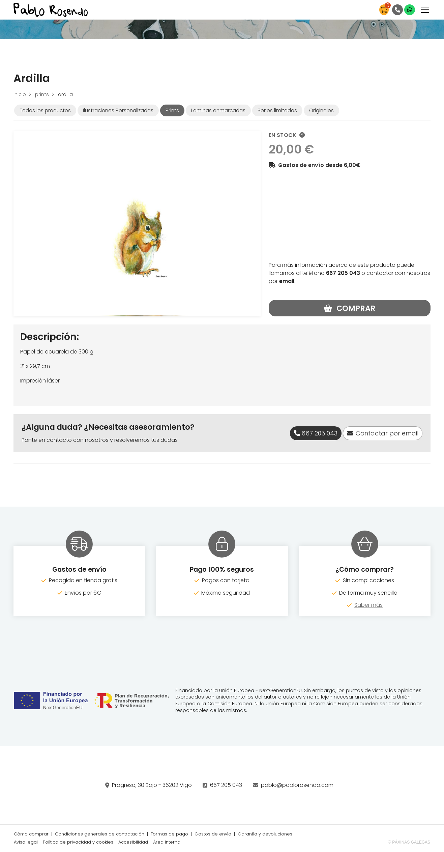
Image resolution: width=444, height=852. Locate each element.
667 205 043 (226, 785)
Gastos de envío (213, 834)
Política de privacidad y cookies (78, 842)
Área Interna (166, 842)
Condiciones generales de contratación (99, 834)
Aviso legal (26, 842)
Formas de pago (169, 834)
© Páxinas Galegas (409, 842)
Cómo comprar (31, 834)
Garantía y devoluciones (265, 834)
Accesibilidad (133, 842)
